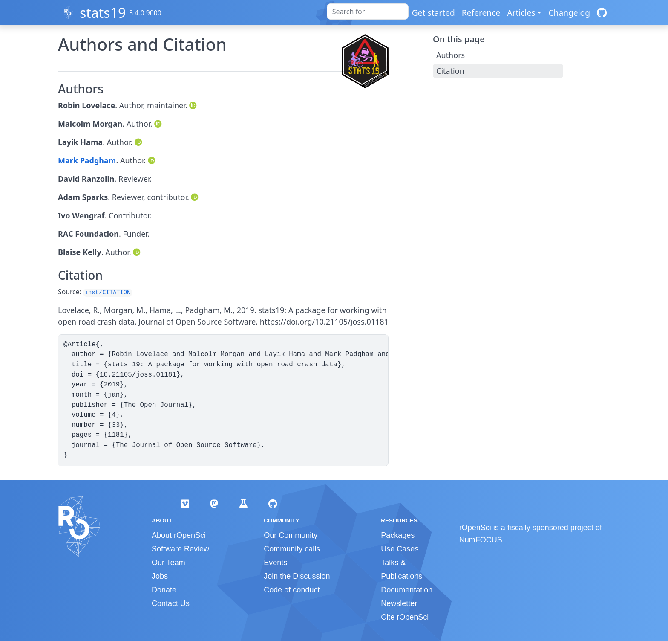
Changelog (569, 12)
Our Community (290, 535)
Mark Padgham (87, 160)
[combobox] (368, 11)
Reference (481, 12)
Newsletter (399, 603)
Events (275, 562)
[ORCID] (194, 105)
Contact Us (171, 603)
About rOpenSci (179, 535)
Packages (398, 535)
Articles (521, 12)
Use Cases (399, 549)
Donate (164, 590)
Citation (450, 71)
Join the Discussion (297, 576)
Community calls (292, 549)
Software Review (180, 549)
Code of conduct (292, 590)
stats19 (103, 13)
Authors (450, 55)
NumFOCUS (480, 540)
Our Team (168, 562)
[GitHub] (601, 12)
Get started (433, 12)
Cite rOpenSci (405, 617)
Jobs (160, 576)
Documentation (406, 590)
